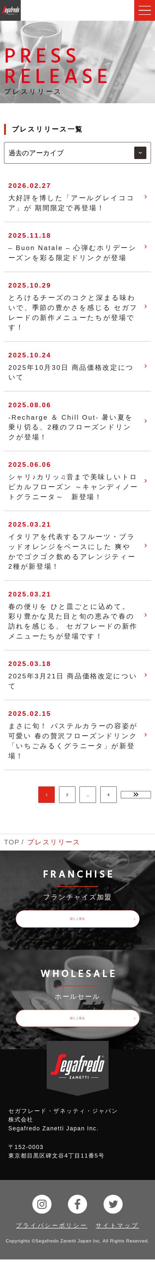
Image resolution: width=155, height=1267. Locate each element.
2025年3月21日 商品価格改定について (72, 681)
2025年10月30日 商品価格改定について (71, 372)
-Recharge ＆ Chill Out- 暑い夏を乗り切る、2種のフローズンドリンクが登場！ (70, 427)
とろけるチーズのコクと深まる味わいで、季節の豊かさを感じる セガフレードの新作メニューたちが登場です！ (73, 312)
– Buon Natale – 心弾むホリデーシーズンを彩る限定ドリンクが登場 (72, 252)
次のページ (136, 794)
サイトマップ (117, 1233)
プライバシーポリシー (51, 1233)
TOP (11, 842)
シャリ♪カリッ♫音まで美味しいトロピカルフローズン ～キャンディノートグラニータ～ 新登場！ (73, 486)
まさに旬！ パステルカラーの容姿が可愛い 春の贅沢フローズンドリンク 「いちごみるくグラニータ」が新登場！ (73, 740)
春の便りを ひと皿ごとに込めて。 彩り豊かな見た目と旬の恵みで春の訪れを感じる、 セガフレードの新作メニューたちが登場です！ (72, 621)
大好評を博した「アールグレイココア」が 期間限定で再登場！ (71, 203)
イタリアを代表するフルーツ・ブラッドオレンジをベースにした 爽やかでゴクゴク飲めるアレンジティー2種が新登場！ (72, 551)
